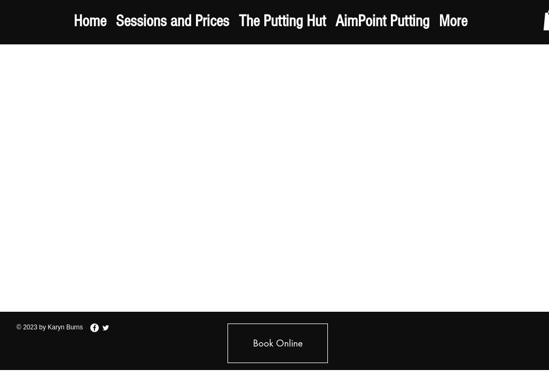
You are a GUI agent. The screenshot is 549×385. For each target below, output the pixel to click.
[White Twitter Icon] (105, 328)
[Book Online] (278, 343)
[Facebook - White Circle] (94, 328)
